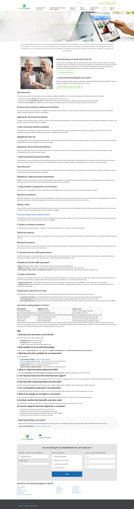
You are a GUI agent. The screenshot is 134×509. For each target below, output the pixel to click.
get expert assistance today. (43, 426)
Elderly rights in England (94, 8)
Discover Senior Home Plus (40, 8)
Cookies (32, 503)
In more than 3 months (60, 464)
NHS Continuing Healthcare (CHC (30, 361)
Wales (58, 492)
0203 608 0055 (110, 4)
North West (75, 489)
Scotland (59, 491)
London (19, 489)
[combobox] (34, 464)
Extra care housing (73, 8)
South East (75, 491)
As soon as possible (59, 456)
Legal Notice (27, 503)
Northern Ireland (22, 491)
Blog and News (112, 8)
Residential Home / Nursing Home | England (57, 8)
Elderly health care (83, 8)
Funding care (104, 8)
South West (20, 492)
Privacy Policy (21, 503)
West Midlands (76, 492)
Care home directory (65, 72)
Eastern (59, 487)
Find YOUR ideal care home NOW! (69, 87)
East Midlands (21, 487)
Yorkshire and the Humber (24, 494)
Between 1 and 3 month (61, 460)
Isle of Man (75, 487)
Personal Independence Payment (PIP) (33, 214)
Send (67, 474)
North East (60, 489)
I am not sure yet (59, 468)
